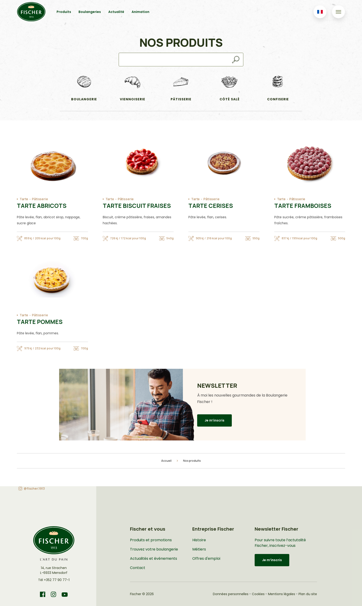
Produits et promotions (151, 540)
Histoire (199, 540)
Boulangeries (89, 11)
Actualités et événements (153, 558)
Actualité (116, 11)
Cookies (258, 594)
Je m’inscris (214, 420)
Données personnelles (230, 594)
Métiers (199, 549)
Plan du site (308, 594)
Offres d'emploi (206, 558)
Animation (140, 11)
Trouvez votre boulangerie (154, 549)
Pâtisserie (40, 199)
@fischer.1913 (34, 488)
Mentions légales (281, 594)
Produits (64, 11)
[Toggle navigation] (338, 11)
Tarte (24, 199)
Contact (137, 567)
